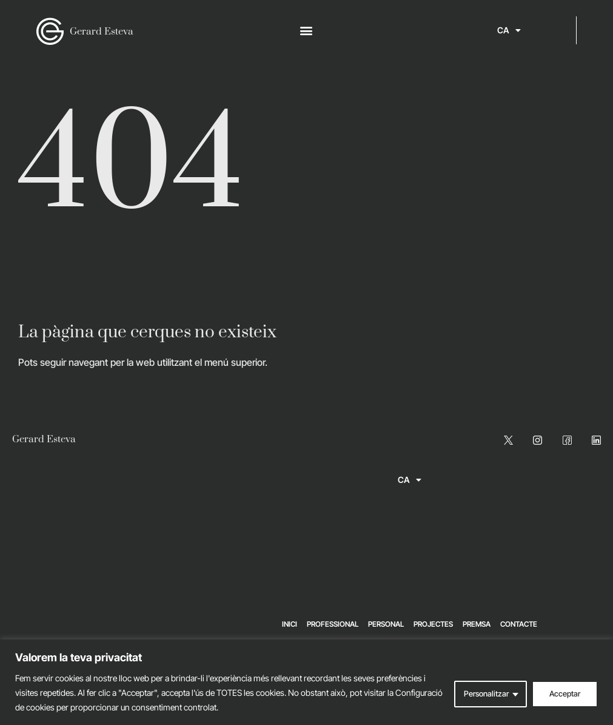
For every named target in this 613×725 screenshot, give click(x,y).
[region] (306, 682)
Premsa (477, 624)
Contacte (518, 624)
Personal (386, 624)
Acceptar (563, 692)
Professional (332, 624)
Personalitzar (481, 692)
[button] (306, 31)
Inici (289, 624)
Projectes (433, 624)
